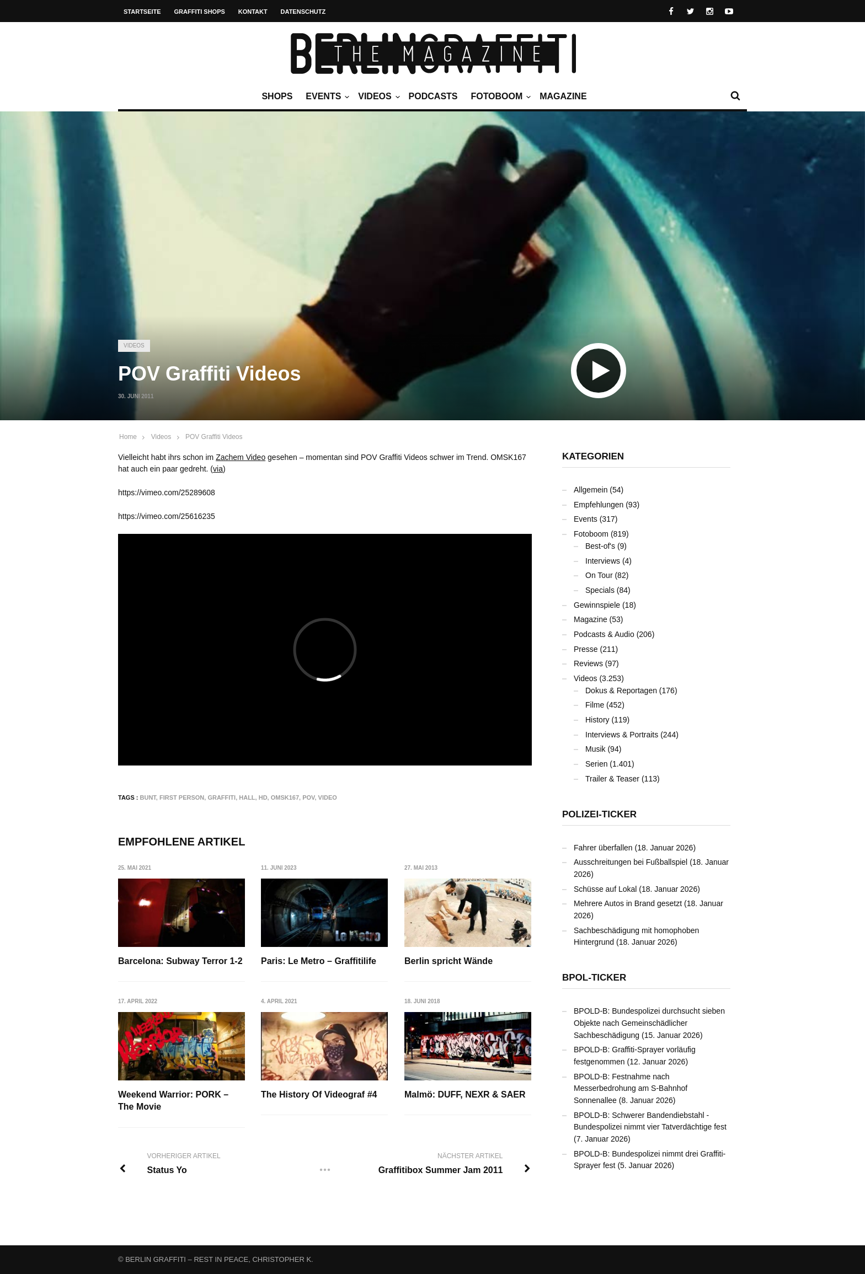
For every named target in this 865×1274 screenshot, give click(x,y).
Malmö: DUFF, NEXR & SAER (465, 1095)
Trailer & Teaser (612, 778)
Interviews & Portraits (621, 734)
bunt (148, 797)
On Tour (599, 575)
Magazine (563, 96)
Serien (596, 763)
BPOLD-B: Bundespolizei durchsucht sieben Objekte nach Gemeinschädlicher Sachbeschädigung (649, 1023)
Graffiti (221, 797)
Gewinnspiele (597, 605)
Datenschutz (303, 11)
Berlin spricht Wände (449, 961)
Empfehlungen (598, 504)
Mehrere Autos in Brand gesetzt (628, 903)
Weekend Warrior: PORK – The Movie (173, 1101)
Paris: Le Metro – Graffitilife (319, 961)
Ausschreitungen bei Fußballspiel (630, 862)
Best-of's (600, 546)
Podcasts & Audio (604, 634)
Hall (247, 797)
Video (327, 797)
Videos (377, 96)
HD (263, 797)
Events (326, 96)
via (218, 468)
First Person (181, 797)
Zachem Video (240, 457)
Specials (600, 590)
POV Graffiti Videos (214, 437)
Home (128, 437)
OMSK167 (285, 797)
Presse (586, 649)
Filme (594, 704)
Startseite (142, 11)
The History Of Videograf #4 (319, 1095)
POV (308, 797)
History (597, 719)
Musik (595, 749)
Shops (276, 96)
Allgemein (590, 489)
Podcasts (433, 96)
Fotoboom (499, 96)
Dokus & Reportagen (621, 690)
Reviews (588, 663)
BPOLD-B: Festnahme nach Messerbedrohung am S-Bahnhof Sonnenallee (630, 1088)
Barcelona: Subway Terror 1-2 (180, 961)
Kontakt (253, 11)
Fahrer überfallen (603, 847)
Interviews (602, 560)
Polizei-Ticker (599, 814)
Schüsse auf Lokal (605, 889)
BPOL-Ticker (594, 977)
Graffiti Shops (199, 11)
